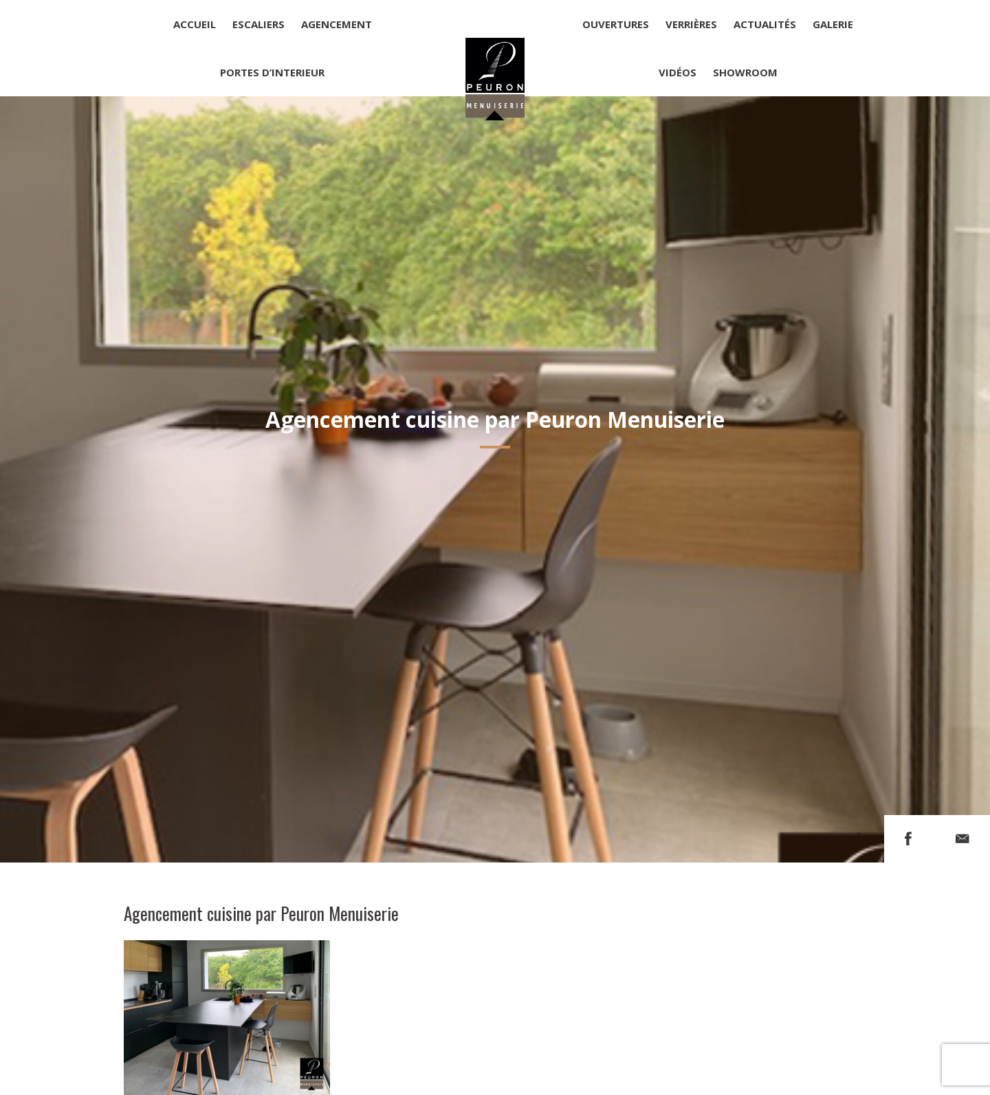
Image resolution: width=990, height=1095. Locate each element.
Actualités (765, 24)
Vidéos (677, 72)
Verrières (691, 24)
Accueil (194, 24)
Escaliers (258, 24)
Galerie (833, 24)
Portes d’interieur (272, 72)
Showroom (745, 72)
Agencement (336, 24)
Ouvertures (615, 24)
